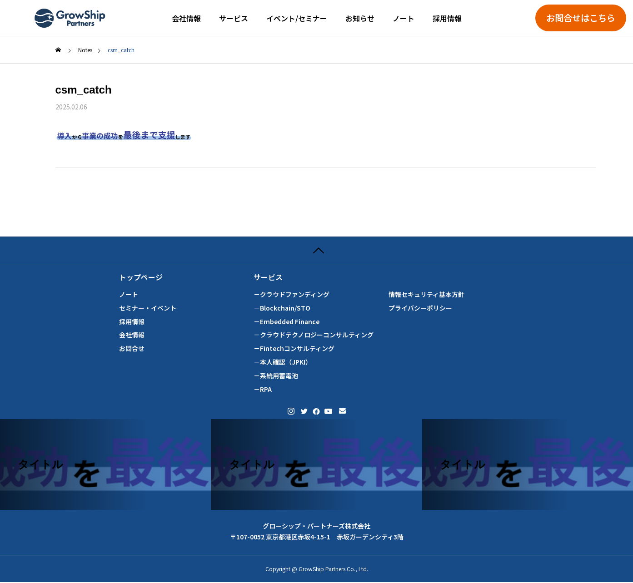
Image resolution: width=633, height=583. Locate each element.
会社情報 (186, 18)
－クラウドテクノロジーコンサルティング (314, 335)
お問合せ (132, 348)
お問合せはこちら (580, 17)
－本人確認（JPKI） (283, 362)
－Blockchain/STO (282, 308)
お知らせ (359, 18)
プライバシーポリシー (420, 308)
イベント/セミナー (296, 18)
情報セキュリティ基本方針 (426, 294)
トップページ (141, 277)
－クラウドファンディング (291, 294)
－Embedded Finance (286, 322)
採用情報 (447, 18)
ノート (403, 18)
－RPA (263, 389)
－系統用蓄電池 (276, 376)
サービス (233, 18)
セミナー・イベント (147, 308)
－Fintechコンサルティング (294, 348)
